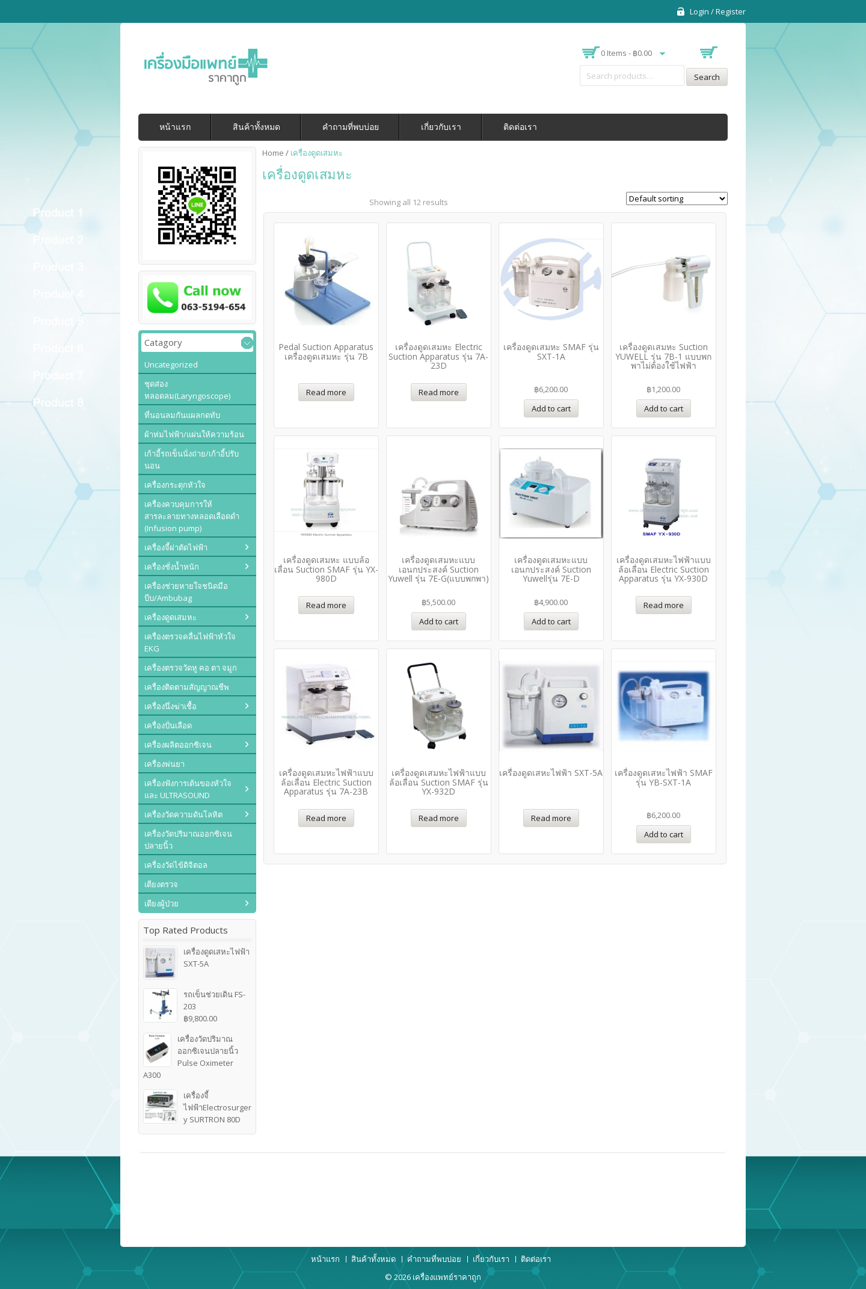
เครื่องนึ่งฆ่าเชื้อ (170, 706)
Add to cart (551, 408)
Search (707, 77)
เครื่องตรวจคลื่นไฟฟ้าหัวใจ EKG (190, 642)
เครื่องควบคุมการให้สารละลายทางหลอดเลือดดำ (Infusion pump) (191, 516)
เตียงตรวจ (161, 884)
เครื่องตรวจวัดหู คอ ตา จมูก (190, 667)
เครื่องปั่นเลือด (168, 725)
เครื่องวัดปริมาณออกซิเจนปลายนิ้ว (188, 839)
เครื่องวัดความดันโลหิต (183, 814)
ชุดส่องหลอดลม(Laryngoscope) (187, 389)
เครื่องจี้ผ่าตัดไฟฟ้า (175, 547)
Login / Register (718, 11)
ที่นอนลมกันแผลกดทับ (182, 415)
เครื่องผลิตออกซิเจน (178, 744)
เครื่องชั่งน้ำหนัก (171, 566)
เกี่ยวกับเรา (441, 126)
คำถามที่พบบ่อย (350, 126)
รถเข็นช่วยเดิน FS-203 (194, 1000)
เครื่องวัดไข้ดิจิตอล (175, 865)
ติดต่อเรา (520, 126)
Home (273, 152)
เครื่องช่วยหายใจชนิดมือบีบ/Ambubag (186, 591)
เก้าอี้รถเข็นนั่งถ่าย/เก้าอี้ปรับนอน (191, 459)
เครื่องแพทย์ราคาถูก (447, 1277)
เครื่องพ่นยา (164, 763)
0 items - (626, 53)
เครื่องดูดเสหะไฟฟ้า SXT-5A (196, 958)
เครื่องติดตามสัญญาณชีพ (186, 686)
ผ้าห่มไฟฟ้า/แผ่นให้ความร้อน (194, 434)
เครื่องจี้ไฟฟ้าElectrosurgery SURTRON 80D (197, 1107)
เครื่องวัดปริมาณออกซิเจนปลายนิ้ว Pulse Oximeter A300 (190, 1056)
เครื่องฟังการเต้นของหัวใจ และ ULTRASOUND (188, 789)
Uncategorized (171, 364)
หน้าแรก (175, 126)
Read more (326, 392)
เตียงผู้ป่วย (161, 903)
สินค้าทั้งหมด (256, 126)
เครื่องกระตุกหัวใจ (175, 484)
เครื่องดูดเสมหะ (170, 617)
